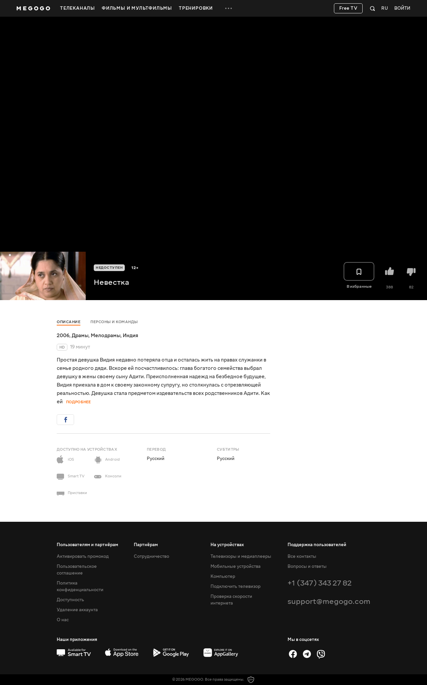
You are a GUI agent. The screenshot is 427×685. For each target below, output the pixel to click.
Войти (402, 8)
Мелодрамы (105, 335)
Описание (68, 321)
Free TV (348, 8)
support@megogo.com (329, 601)
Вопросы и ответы (307, 566)
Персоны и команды (114, 321)
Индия (130, 335)
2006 (63, 335)
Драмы (80, 335)
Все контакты (302, 556)
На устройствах (227, 545)
